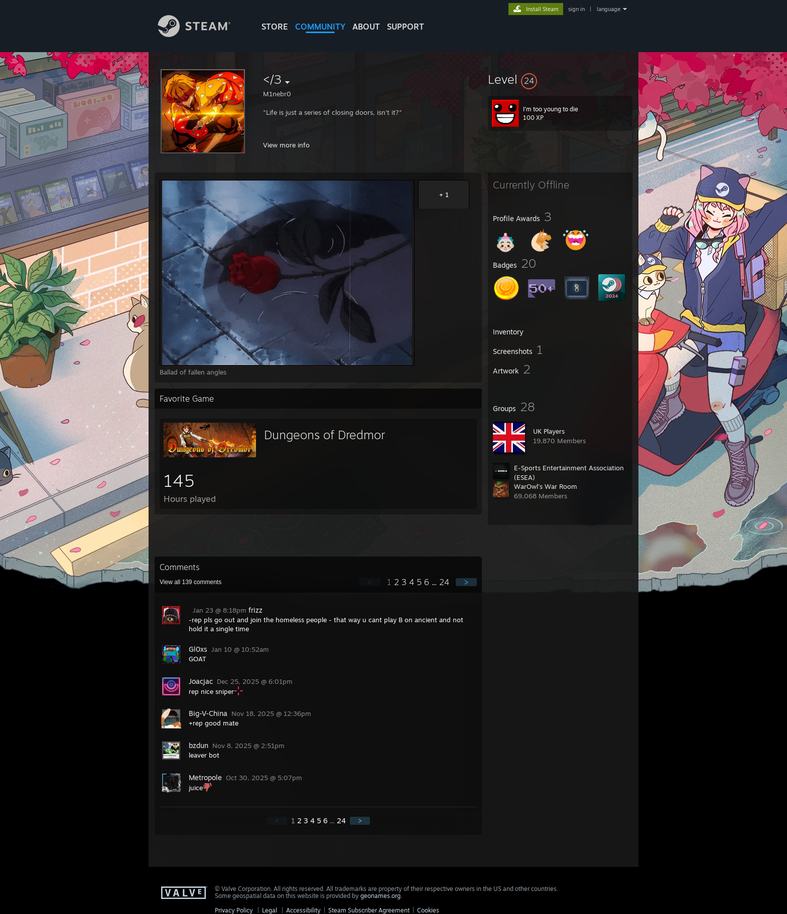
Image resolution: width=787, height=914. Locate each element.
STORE (274, 27)
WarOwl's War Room (545, 486)
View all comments (190, 582)
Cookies (428, 910)
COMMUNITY (320, 27)
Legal (269, 910)
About (366, 27)
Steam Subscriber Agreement (369, 910)
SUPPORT (405, 27)
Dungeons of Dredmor (324, 434)
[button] (560, 79)
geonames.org (380, 895)
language (608, 9)
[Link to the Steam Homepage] (202, 34)
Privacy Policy (234, 910)
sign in (576, 9)
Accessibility (303, 910)
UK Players (549, 431)
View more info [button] (286, 145)
